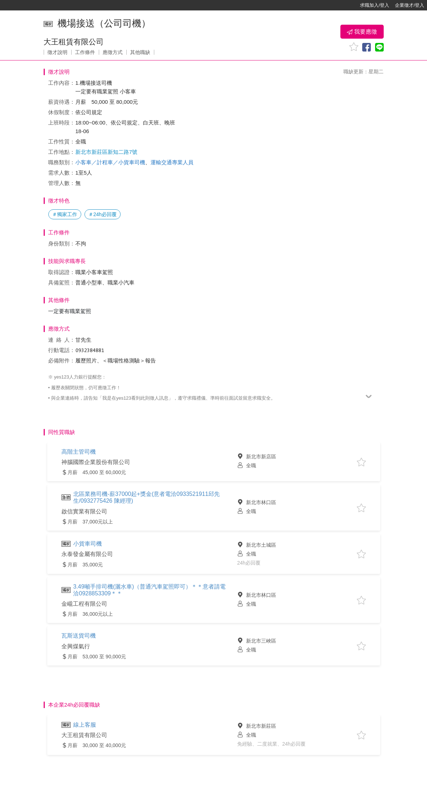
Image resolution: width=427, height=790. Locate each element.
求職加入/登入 (374, 5)
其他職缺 (140, 52)
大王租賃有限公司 (74, 42)
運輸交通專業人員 (172, 162)
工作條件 (85, 52)
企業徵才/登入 (409, 5)
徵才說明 (58, 52)
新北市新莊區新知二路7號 (106, 152)
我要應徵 (362, 32)
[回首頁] (29, 5)
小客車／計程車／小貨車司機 (110, 162)
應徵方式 (113, 52)
